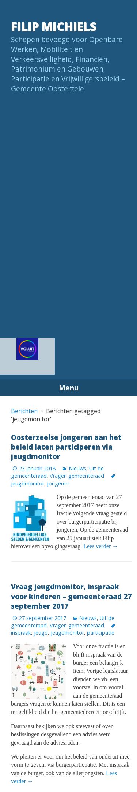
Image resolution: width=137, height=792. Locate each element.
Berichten (24, 411)
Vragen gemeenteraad (77, 475)
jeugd (41, 632)
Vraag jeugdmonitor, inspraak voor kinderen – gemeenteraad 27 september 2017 (71, 596)
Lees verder (100, 546)
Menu (69, 387)
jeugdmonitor (67, 632)
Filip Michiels (53, 26)
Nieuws (77, 468)
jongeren (58, 483)
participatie (100, 632)
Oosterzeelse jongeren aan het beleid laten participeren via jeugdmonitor (66, 447)
